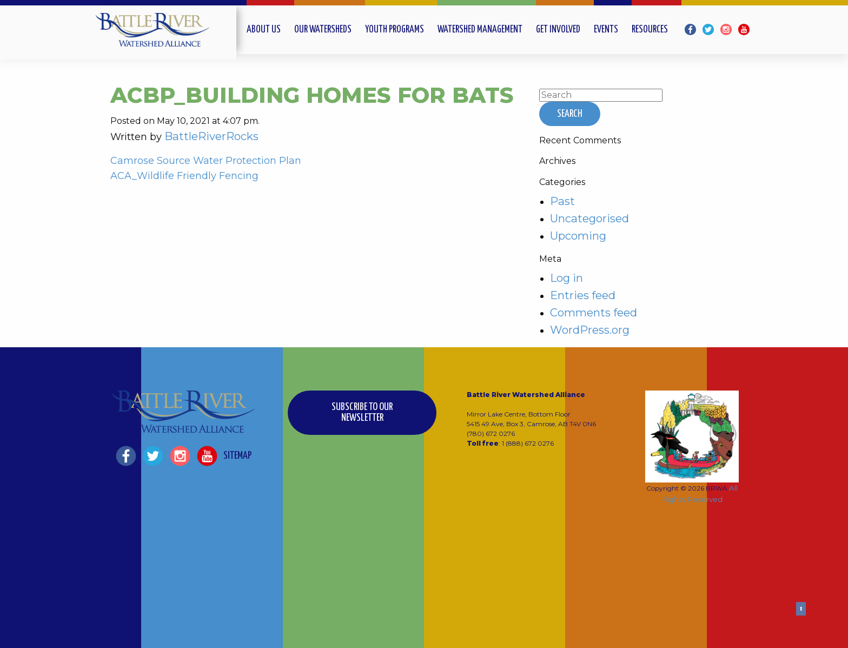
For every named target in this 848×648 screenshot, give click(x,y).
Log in (566, 278)
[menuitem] (270, 29)
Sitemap (237, 456)
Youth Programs (394, 30)
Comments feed (593, 312)
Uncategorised (589, 218)
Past (562, 201)
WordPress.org (590, 329)
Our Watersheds (323, 30)
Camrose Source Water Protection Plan (205, 161)
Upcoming (578, 235)
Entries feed (582, 295)
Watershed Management (480, 30)
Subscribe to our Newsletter (362, 412)
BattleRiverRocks (211, 136)
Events (606, 30)
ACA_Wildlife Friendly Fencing (184, 176)
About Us (264, 30)
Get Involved (558, 30)
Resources (650, 30)
